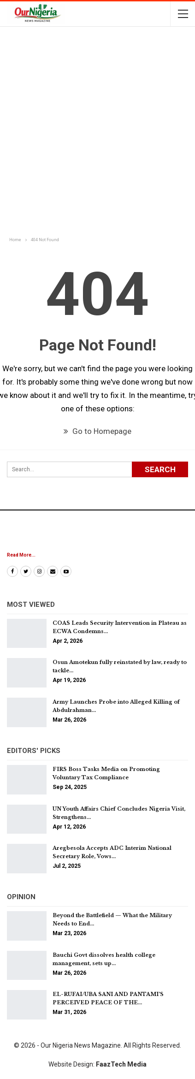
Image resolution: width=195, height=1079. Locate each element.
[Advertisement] (97, 132)
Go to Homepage (97, 431)
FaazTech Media (121, 1064)
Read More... (21, 554)
